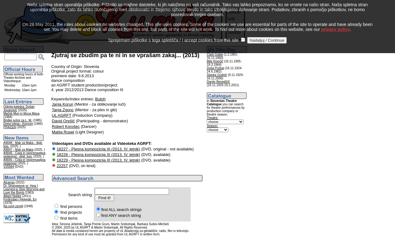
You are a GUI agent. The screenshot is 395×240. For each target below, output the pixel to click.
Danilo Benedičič (218, 81)
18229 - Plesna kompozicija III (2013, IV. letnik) (98, 160)
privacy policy (335, 22)
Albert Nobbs (12, 196)
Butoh (100, 99)
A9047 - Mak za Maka (18, 149)
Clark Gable (215, 54)
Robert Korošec (66, 126)
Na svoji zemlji (13, 206)
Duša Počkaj (215, 68)
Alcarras (9, 182)
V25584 (8, 166)
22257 (62, 165)
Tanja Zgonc (63, 109)
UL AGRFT (61, 115)
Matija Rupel (63, 132)
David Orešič (63, 121)
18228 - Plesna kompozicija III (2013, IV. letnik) (98, 154)
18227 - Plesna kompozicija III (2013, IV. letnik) (98, 149)
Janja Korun (62, 104)
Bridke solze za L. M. (17, 120)
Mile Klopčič (215, 61)
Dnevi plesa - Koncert (18, 123)
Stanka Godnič (217, 75)
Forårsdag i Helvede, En (20, 199)
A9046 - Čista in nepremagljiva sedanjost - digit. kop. (24, 154)
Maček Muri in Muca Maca (21, 113)
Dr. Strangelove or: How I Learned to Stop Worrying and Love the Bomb (23, 189)
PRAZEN (9, 127)
